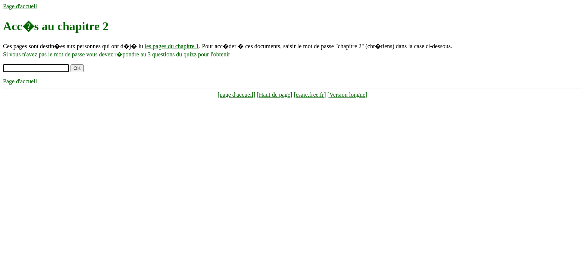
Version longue (347, 95)
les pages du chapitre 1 (172, 46)
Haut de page (274, 95)
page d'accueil (236, 95)
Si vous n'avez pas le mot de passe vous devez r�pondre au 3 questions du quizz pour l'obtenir (116, 54)
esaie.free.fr (310, 95)
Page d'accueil (20, 6)
